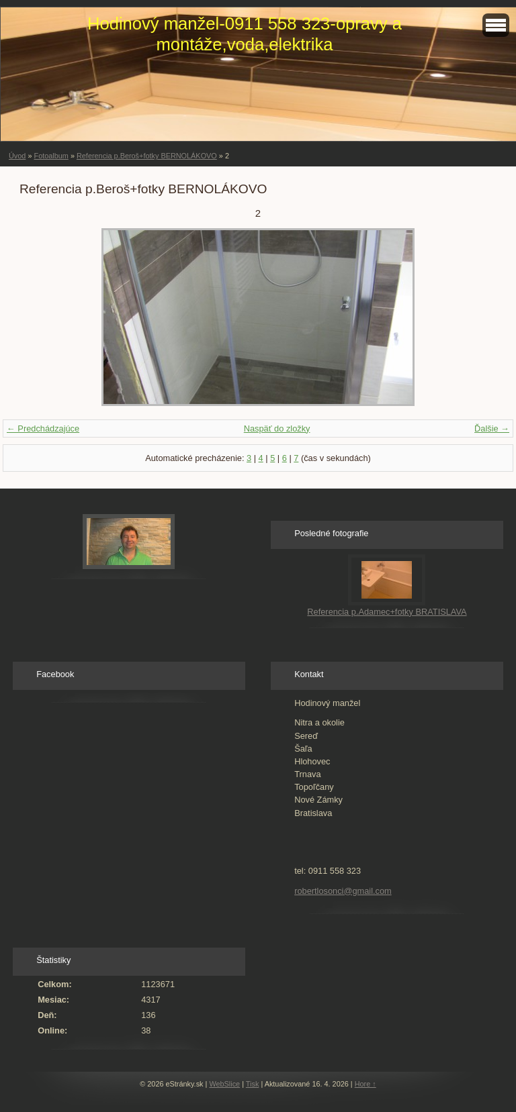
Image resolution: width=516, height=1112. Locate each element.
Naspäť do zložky (277, 428)
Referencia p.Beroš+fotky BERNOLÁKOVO (147, 156)
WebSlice (224, 1084)
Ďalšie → (491, 428)
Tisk (252, 1084)
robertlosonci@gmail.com (343, 891)
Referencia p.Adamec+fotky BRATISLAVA (386, 612)
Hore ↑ (365, 1084)
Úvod (17, 156)
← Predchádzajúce (43, 428)
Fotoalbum (51, 156)
